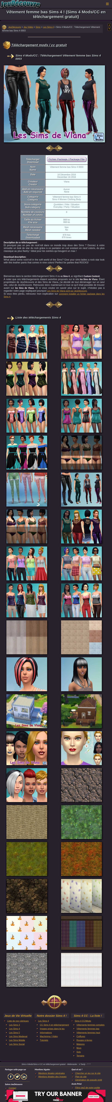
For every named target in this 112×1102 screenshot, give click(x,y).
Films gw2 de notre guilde (87, 1088)
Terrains (80, 1056)
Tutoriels (44, 1040)
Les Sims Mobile (17, 1040)
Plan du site (81, 1077)
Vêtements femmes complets (91, 1025)
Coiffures (81, 1036)
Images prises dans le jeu (52, 1029)
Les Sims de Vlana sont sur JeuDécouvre (67, 291)
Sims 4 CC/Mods (83, 1021)
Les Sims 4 (48, 27)
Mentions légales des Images (52, 1077)
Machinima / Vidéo (49, 1036)
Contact (12, 1088)
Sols (79, 1052)
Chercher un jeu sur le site (88, 1073)
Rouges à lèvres (84, 1040)
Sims (38, 27)
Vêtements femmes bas (88, 1029)
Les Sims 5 (14, 1033)
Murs (79, 1048)
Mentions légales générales (51, 1073)
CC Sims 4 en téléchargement (54, 1025)
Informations (46, 1033)
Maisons (81, 1044)
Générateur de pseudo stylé (88, 1080)
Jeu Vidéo (28, 27)
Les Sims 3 (14, 1025)
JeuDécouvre (14, 27)
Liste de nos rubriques (18, 1021)
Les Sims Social (17, 1044)
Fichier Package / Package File (67, 159)
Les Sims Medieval (18, 1036)
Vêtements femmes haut (88, 1033)
